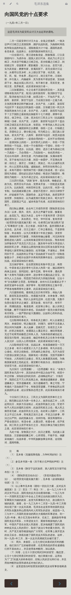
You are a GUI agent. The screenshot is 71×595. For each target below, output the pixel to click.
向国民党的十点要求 (26, 14)
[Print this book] (66, 3)
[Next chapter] (59, 583)
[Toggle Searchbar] (17, 4)
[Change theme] (10, 4)
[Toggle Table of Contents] (4, 4)
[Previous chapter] (11, 583)
